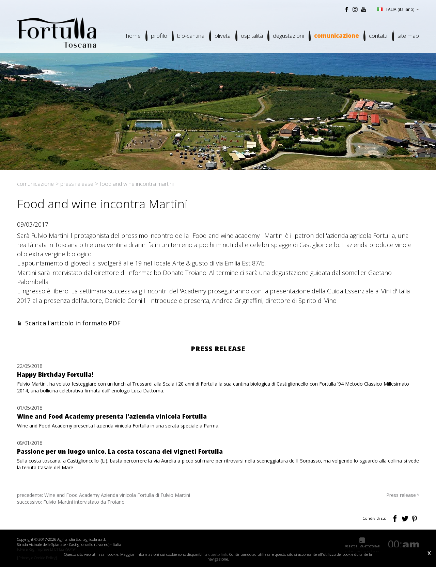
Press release (76, 184)
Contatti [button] (378, 36)
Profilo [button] (158, 36)
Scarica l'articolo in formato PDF (73, 323)
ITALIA (398, 9)
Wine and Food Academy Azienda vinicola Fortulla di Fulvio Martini (117, 495)
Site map (408, 36)
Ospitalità (251, 36)
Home (132, 36)
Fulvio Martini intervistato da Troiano (84, 502)
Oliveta (222, 36)
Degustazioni (287, 36)
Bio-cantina (190, 36)
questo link (217, 554)
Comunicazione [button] (336, 36)
